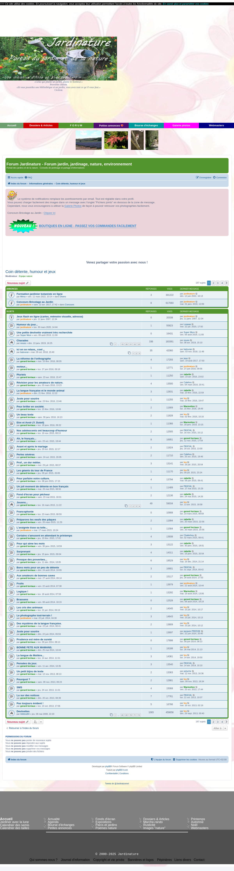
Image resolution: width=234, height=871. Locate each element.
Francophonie (25, 511)
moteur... (22, 366)
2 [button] (213, 283)
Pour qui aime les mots (31, 543)
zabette (187, 374)
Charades (22, 340)
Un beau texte (25, 414)
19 (122, 344)
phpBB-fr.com (122, 770)
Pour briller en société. (30, 406)
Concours (69, 304)
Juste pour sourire (28, 398)
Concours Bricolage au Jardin (35, 301)
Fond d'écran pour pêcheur (33, 494)
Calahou (188, 382)
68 (122, 715)
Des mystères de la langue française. (39, 623)
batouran (24, 352)
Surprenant (23, 551)
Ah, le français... (26, 438)
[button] (227, 283)
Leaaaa (187, 324)
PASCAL (188, 430)
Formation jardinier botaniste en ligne (40, 293)
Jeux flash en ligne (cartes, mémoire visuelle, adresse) (50, 316)
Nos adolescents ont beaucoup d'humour (42, 430)
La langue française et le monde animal (41, 390)
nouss (23, 343)
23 (139, 344)
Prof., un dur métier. (29, 462)
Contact (199, 860)
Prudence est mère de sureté (34, 639)
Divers (63, 296)
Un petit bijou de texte (30, 671)
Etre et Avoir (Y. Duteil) (30, 422)
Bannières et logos (141, 860)
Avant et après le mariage (32, 446)
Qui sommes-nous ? (44, 860)
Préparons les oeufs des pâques (36, 519)
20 (127, 344)
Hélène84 (24, 714)
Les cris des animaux (30, 607)
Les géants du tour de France (34, 470)
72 (139, 715)
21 (131, 344)
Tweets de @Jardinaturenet (117, 784)
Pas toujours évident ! (30, 703)
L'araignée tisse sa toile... (32, 527)
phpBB (108, 766)
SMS (19, 687)
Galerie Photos (73, 205)
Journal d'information (75, 860)
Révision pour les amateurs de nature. (40, 382)
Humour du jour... (27, 324)
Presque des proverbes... (32, 559)
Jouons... (22, 502)
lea (185, 398)
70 (131, 715)
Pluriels (21, 374)
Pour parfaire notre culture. (33, 478)
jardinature (189, 293)
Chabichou (189, 535)
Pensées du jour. (27, 663)
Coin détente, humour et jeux (30, 271)
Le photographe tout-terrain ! (34, 615)
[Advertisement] (199, 63)
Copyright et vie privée (108, 860)
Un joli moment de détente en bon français (42, 486)
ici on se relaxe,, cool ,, (31, 349)
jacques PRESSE (192, 631)
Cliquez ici (50, 212)
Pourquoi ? (23, 679)
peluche (187, 671)
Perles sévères (26, 454)
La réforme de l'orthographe (34, 358)
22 (135, 344)
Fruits (20, 583)
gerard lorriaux (27, 361)
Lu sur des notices (28, 695)
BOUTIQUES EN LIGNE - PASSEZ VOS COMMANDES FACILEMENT (87, 226)
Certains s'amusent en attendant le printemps (44, 535)
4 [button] (222, 283)
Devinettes (23, 711)
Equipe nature (26, 276)
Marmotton (189, 406)
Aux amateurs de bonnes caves (36, 575)
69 (127, 715)
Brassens (22, 599)
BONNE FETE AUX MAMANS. (34, 647)
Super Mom (25, 335)
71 (135, 715)
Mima (23, 296)
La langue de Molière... (30, 655)
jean (186, 358)
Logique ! (22, 591)
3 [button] (217, 283)
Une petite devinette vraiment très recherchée (44, 332)
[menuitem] (28, 177)
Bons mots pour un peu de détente (38, 567)
